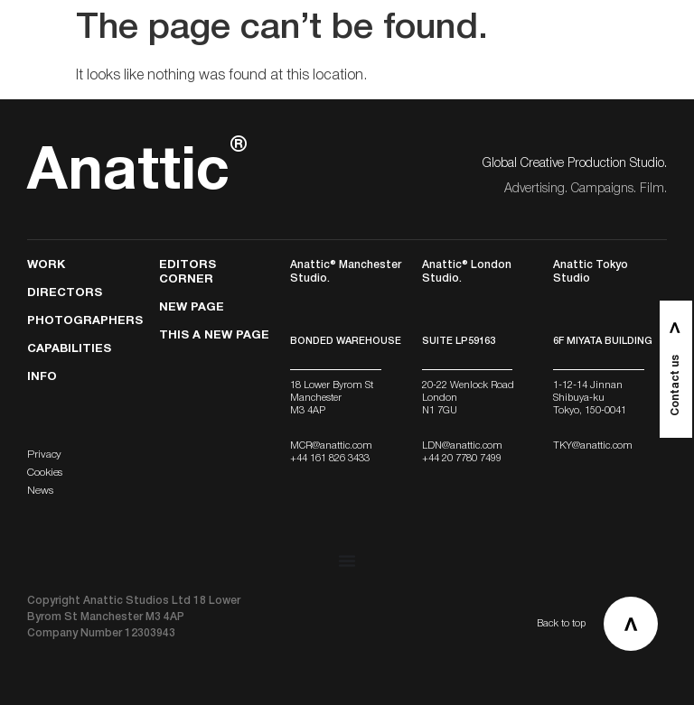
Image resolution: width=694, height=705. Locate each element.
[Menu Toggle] (347, 561)
